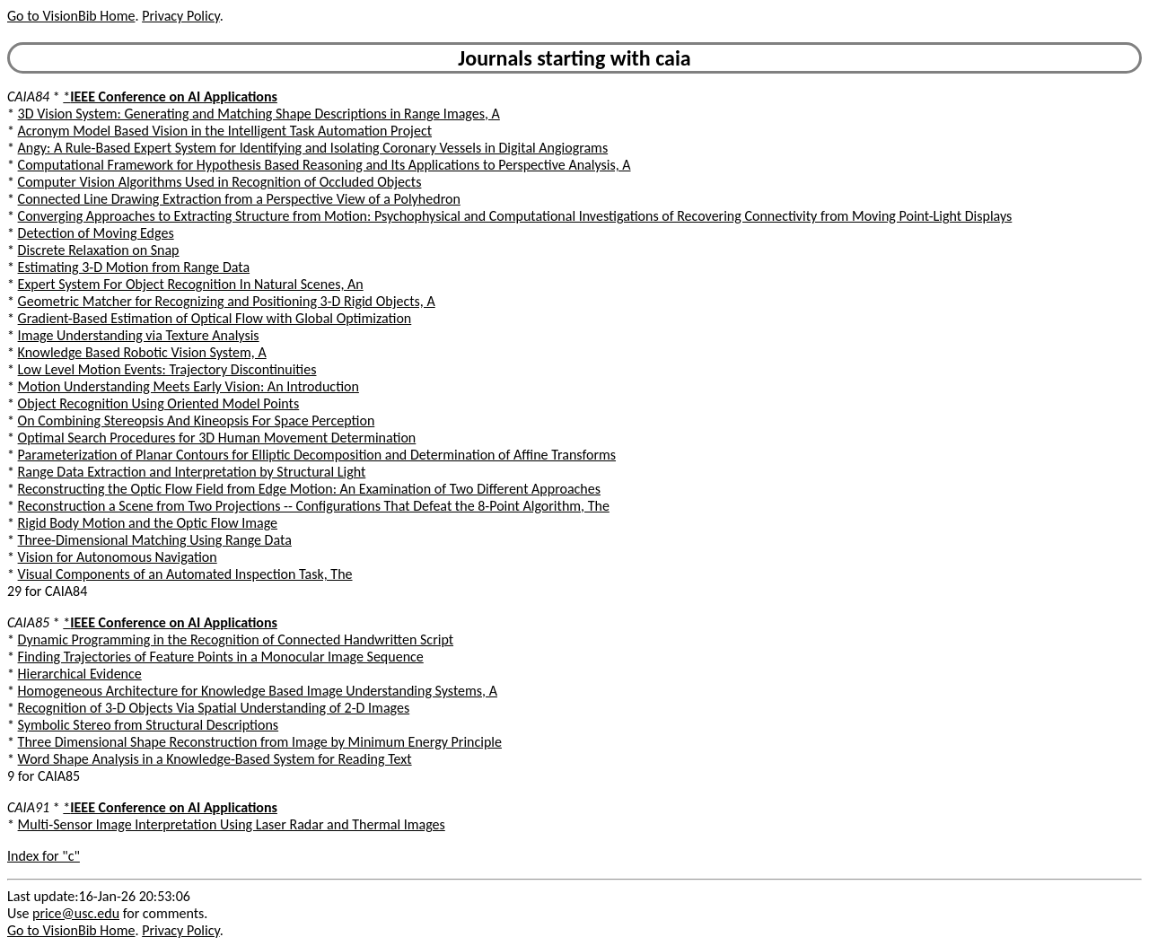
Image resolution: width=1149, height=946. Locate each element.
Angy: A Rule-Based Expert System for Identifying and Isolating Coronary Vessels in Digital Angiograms (313, 147)
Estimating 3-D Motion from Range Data (134, 267)
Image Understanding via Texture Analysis (138, 335)
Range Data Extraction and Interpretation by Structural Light (192, 471)
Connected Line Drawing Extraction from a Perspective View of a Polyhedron (239, 198)
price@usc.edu (75, 913)
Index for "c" (43, 855)
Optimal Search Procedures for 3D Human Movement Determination (217, 437)
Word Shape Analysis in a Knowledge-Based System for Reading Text (215, 758)
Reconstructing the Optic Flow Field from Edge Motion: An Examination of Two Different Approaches (309, 488)
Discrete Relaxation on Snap (99, 249)
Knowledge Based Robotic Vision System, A (142, 352)
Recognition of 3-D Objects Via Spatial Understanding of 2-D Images (214, 707)
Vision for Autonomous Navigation (117, 556)
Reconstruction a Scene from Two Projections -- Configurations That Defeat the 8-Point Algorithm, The (314, 505)
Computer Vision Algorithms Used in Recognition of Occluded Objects (220, 181)
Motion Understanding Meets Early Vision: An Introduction (188, 386)
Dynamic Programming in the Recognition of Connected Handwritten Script (235, 639)
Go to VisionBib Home (71, 15)
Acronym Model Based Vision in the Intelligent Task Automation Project (225, 130)
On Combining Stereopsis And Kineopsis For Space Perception (196, 420)
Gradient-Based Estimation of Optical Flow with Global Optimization (215, 318)
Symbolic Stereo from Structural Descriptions (148, 724)
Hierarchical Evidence (80, 673)
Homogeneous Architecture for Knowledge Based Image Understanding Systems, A (257, 690)
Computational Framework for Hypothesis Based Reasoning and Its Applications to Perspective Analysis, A (324, 164)
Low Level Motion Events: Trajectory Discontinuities (167, 369)
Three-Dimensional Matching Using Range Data (155, 539)
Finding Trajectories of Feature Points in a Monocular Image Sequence (221, 656)
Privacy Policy (180, 15)
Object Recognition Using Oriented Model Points (159, 403)
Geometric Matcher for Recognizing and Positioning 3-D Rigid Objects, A (226, 301)
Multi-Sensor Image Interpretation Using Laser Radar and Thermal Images (231, 824)
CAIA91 (28, 807)
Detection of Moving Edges (96, 232)
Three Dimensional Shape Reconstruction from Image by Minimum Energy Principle (260, 741)
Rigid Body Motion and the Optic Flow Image (147, 522)
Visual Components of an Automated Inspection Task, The (185, 573)
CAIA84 (28, 96)
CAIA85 (28, 622)
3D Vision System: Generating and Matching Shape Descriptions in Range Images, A (259, 113)
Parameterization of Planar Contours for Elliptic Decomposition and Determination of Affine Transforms (317, 454)
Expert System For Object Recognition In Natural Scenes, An (191, 284)
